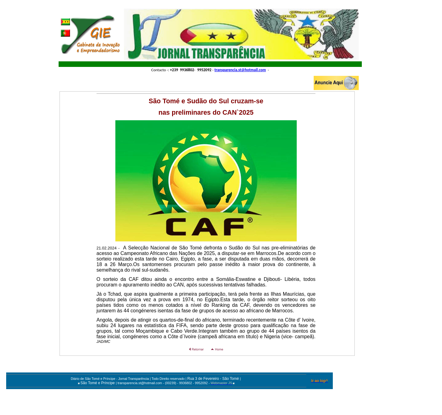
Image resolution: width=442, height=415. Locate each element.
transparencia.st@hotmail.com (240, 70)
